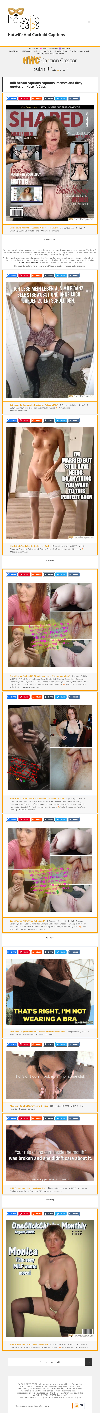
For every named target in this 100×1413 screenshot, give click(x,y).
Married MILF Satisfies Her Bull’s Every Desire (30, 546)
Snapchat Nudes (84, 51)
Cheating (14, 231)
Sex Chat (39, 53)
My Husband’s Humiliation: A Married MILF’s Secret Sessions (37, 798)
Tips (84, 684)
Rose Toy (73, 51)
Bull (11, 408)
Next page (88, 1362)
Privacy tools (71, 1397)
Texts (68, 684)
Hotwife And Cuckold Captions (36, 34)
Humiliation (77, 681)
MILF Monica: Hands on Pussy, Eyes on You (29, 1344)
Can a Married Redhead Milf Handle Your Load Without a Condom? (40, 676)
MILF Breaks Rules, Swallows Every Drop (28, 1188)
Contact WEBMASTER (27, 1397)
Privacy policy (58, 1397)
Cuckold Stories (30, 408)
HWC (80, 228)
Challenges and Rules (19, 1191)
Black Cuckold (77, 258)
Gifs (20, 1034)
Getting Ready (46, 549)
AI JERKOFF (64, 48)
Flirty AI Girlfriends (61, 51)
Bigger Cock (39, 679)
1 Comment (83, 1347)
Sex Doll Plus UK (46, 51)
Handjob (80, 804)
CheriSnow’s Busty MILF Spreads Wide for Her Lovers (34, 228)
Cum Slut (23, 231)
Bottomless (69, 679)
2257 (40, 1397)
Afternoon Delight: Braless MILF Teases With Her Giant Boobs (37, 1031)
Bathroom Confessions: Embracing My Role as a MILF (34, 405)
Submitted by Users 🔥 (48, 408)
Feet (30, 681)
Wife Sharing (33, 231)
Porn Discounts (14, 51)
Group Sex (66, 681)
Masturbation (28, 684)
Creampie (14, 681)
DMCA (47, 1397)
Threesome (76, 684)
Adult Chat (48, 53)
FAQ (80, 1397)
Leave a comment (51, 231)
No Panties (58, 549)
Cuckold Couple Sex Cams (28, 262)
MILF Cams (26, 51)
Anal (23, 679)
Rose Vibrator (59, 53)
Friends (45, 681)
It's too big (45, 926)
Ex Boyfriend (33, 549)
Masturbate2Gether (49, 48)
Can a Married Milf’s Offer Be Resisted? (27, 921)
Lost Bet (17, 684)
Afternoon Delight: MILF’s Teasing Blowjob (29, 1106)
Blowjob (60, 679)
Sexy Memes (28, 1034)
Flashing (36, 681)
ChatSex (36, 51)
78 (59, 1360)
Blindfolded (51, 679)
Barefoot (29, 679)
